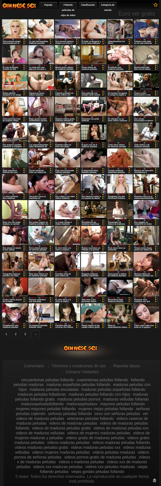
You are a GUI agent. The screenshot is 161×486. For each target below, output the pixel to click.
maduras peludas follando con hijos (99, 394)
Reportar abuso (126, 366)
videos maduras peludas (68, 442)
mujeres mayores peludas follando (46, 409)
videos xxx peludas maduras (110, 466)
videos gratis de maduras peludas (95, 438)
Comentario (34, 366)
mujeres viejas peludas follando (105, 409)
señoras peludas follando (70, 413)
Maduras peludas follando (19, 5)
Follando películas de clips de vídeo (68, 10)
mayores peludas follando (122, 404)
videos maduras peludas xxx (95, 447)
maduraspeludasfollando (42, 404)
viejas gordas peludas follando (97, 471)
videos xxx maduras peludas (58, 466)
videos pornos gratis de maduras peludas (100, 457)
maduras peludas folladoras (42, 394)
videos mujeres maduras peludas (61, 452)
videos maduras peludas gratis (41, 447)
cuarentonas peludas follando (102, 380)
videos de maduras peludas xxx (121, 428)
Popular (48, 5)
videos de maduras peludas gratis (61, 428)
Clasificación (88, 5)
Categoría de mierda (107, 7)
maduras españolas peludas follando (78, 384)
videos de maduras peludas (73, 423)
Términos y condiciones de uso (79, 366)
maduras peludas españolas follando (113, 389)
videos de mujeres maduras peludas (98, 433)
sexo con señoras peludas (117, 413)
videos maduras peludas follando (121, 442)
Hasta (154, 480)
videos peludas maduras (113, 452)
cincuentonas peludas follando (47, 380)
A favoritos (156, 5)
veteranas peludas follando (90, 418)
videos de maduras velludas (40, 433)
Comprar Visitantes (82, 372)
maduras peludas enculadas (54, 389)
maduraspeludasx (81, 404)
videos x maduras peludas (81, 462)
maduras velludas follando (126, 399)
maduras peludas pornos (78, 399)
